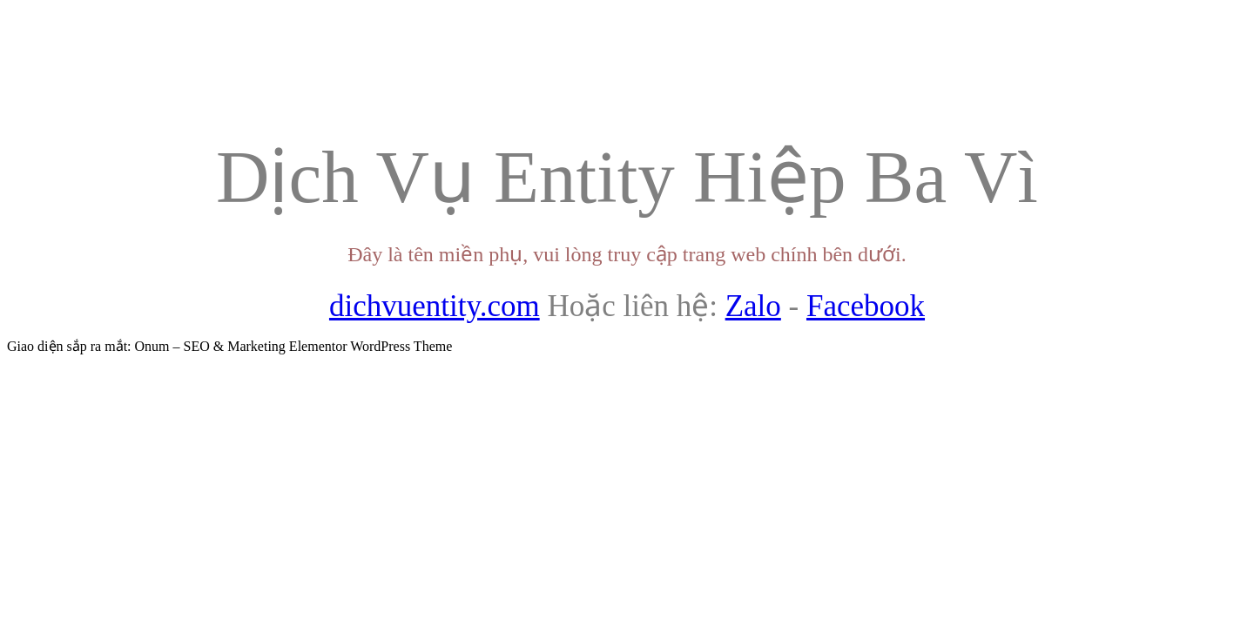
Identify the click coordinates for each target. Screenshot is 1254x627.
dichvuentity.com (434, 306)
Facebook (865, 306)
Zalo (753, 306)
